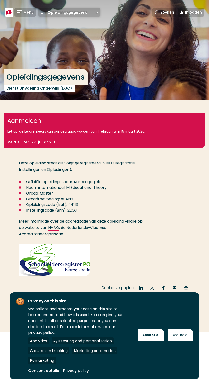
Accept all (151, 335)
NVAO (53, 227)
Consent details (43, 370)
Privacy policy (76, 370)
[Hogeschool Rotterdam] (9, 12)
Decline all (181, 335)
